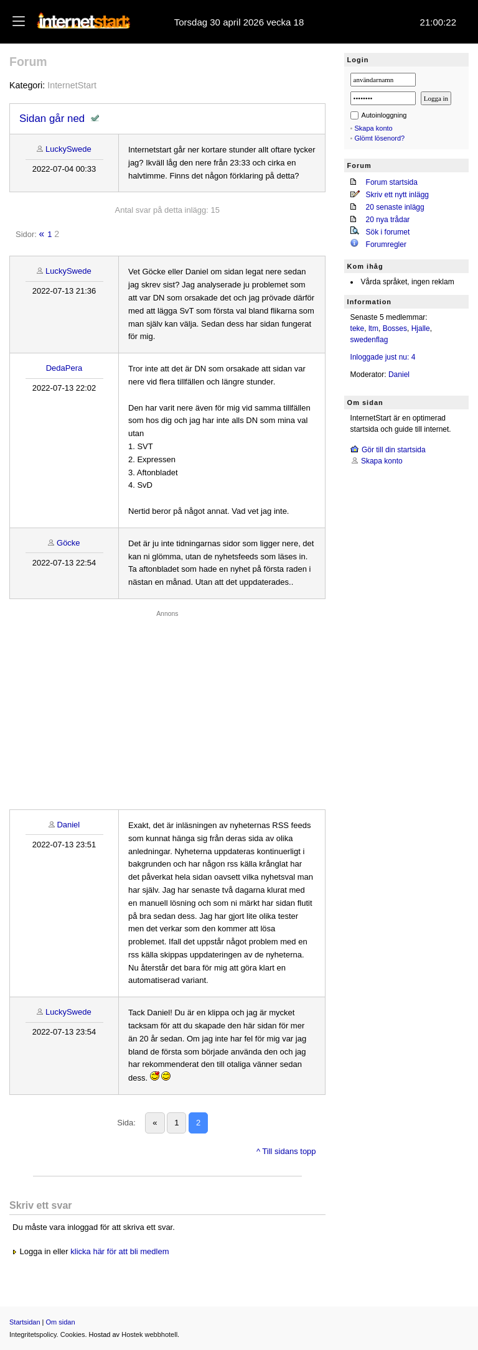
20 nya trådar (388, 219)
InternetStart (71, 85)
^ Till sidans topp (286, 1151)
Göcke (68, 542)
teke (357, 328)
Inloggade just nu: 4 (383, 357)
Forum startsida (392, 182)
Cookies (72, 1334)
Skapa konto (374, 128)
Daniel (68, 824)
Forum (28, 61)
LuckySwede (68, 149)
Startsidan (24, 1322)
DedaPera (64, 368)
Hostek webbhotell (149, 1334)
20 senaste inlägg (395, 207)
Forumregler (386, 244)
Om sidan (60, 1322)
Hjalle (420, 328)
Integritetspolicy (33, 1334)
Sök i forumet (388, 232)
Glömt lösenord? (380, 138)
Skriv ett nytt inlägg (397, 194)
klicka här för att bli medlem (119, 1251)
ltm (373, 328)
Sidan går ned (52, 118)
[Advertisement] (167, 707)
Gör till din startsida (394, 449)
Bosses (395, 328)
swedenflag (369, 339)
